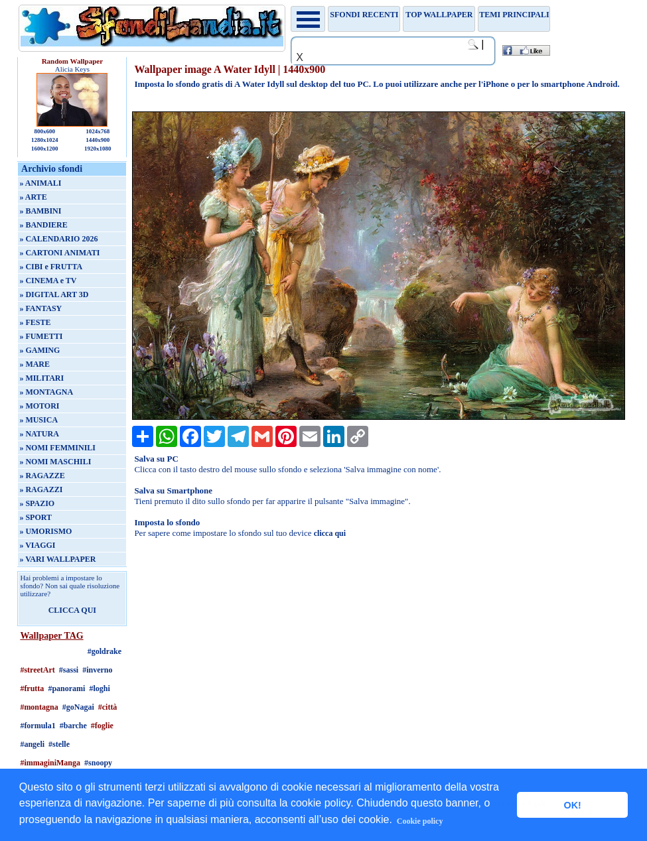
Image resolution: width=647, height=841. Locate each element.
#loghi (99, 688)
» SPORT (35, 517)
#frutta (32, 688)
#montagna (39, 707)
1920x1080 (97, 148)
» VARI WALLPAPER (57, 559)
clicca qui (330, 533)
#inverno (97, 670)
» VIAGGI (37, 545)
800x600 (45, 131)
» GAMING (39, 350)
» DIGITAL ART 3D (53, 294)
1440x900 (97, 140)
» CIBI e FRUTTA (50, 266)
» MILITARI (41, 378)
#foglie (102, 725)
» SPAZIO (36, 503)
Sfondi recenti (364, 14)
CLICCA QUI (72, 610)
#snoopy (98, 762)
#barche (73, 725)
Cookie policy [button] (420, 821)
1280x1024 (44, 140)
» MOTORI (39, 406)
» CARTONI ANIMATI (59, 252)
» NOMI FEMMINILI (57, 447)
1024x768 (97, 131)
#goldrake (104, 651)
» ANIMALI (40, 183)
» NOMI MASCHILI (55, 461)
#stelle (59, 744)
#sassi (68, 670)
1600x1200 (44, 148)
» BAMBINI (40, 211)
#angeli (32, 744)
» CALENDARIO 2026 (58, 238)
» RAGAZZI (40, 489)
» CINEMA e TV (47, 280)
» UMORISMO (45, 531)
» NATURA (38, 433)
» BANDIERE (43, 224)
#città (107, 707)
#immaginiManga (50, 762)
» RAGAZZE (41, 475)
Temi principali (514, 14)
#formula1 (37, 725)
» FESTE (34, 322)
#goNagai (78, 707)
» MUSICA (38, 419)
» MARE (34, 364)
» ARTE (32, 197)
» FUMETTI (40, 336)
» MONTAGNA (46, 392)
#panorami (66, 688)
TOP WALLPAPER (438, 14)
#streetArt (37, 670)
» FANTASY (40, 308)
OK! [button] (572, 805)
